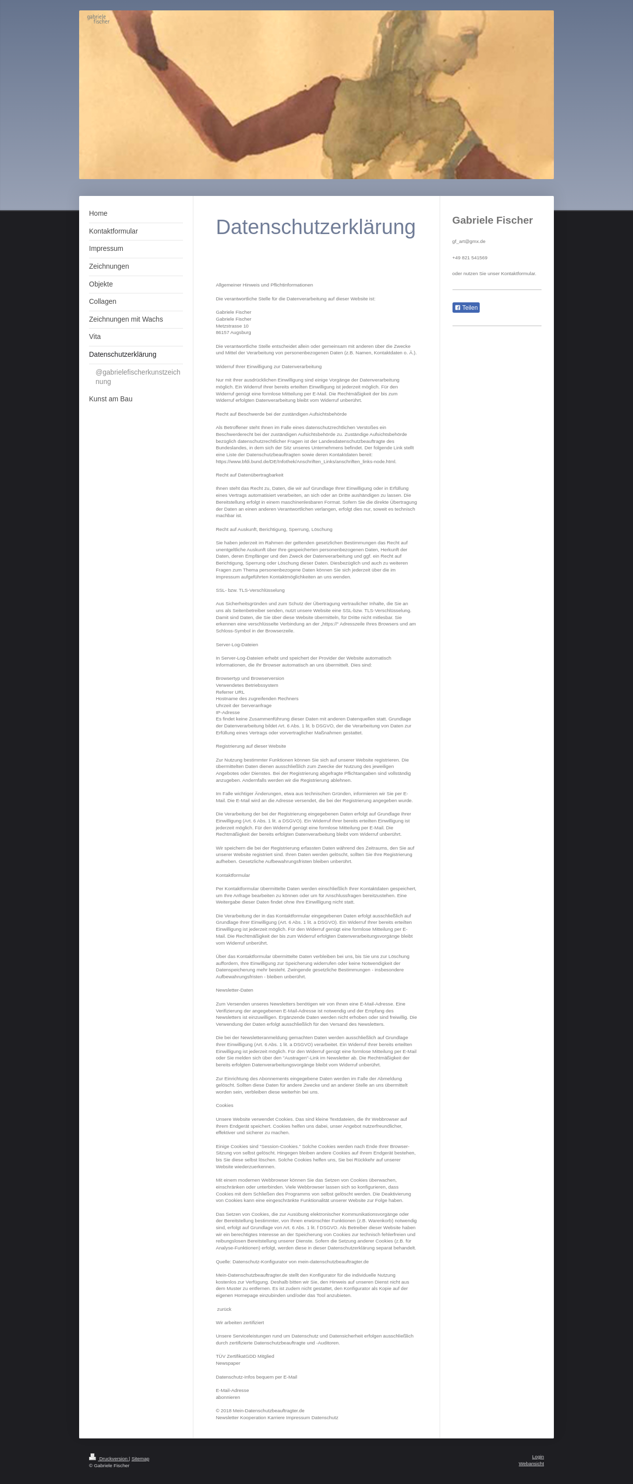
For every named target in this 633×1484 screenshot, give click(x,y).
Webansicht (531, 1463)
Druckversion (109, 1458)
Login (538, 1456)
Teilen (466, 307)
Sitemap (140, 1458)
